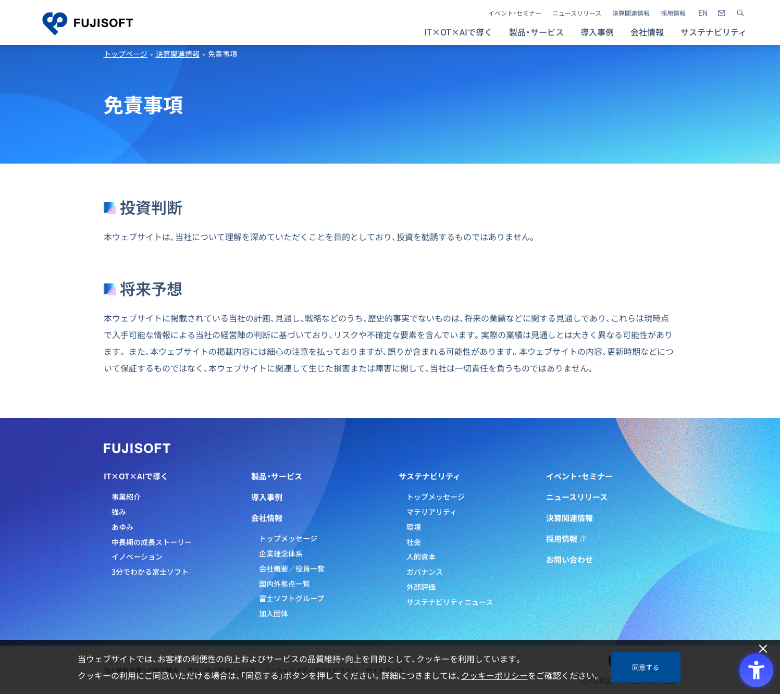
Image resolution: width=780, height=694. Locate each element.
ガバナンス (424, 571)
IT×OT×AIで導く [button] (458, 32)
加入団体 (273, 613)
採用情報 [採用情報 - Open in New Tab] (673, 13)
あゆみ (122, 527)
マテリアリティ (431, 511)
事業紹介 (126, 496)
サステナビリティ (430, 476)
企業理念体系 (281, 553)
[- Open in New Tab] (703, 13)
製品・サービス (276, 476)
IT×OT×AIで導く (136, 476)
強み (119, 511)
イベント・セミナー (514, 13)
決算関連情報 (631, 13)
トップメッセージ (288, 538)
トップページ (125, 53)
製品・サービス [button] (536, 32)
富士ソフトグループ (291, 598)
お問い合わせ (569, 559)
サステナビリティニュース (449, 602)
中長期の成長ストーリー (152, 542)
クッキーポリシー (494, 675)
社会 (413, 542)
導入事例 (597, 32)
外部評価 (421, 586)
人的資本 (421, 556)
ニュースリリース (576, 13)
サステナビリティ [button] (713, 32)
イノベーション (137, 556)
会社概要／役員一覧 (292, 568)
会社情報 (266, 518)
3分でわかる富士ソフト (150, 571)
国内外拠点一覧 (284, 583)
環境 (413, 527)
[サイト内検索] (740, 13)
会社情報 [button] (647, 32)
